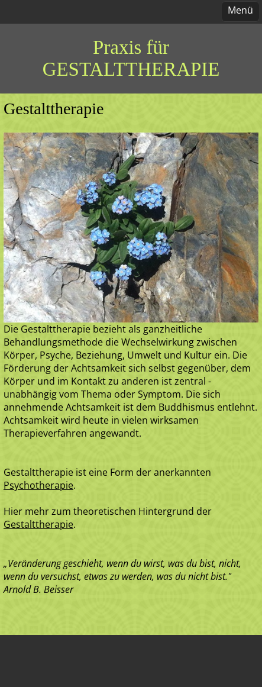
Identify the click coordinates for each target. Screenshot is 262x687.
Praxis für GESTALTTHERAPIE (131, 58)
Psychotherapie (38, 485)
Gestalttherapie (38, 524)
